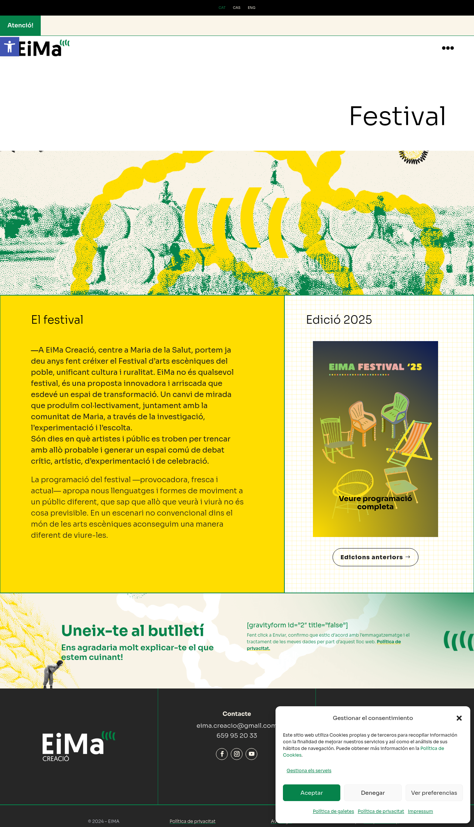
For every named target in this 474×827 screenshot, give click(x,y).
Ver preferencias (434, 792)
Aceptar (311, 792)
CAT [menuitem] (222, 8)
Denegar (373, 792)
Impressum (420, 811)
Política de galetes (333, 811)
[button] (9, 46)
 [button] (448, 48)
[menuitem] (222, 8)
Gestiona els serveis (309, 770)
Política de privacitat (381, 811)
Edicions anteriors (371, 550)
